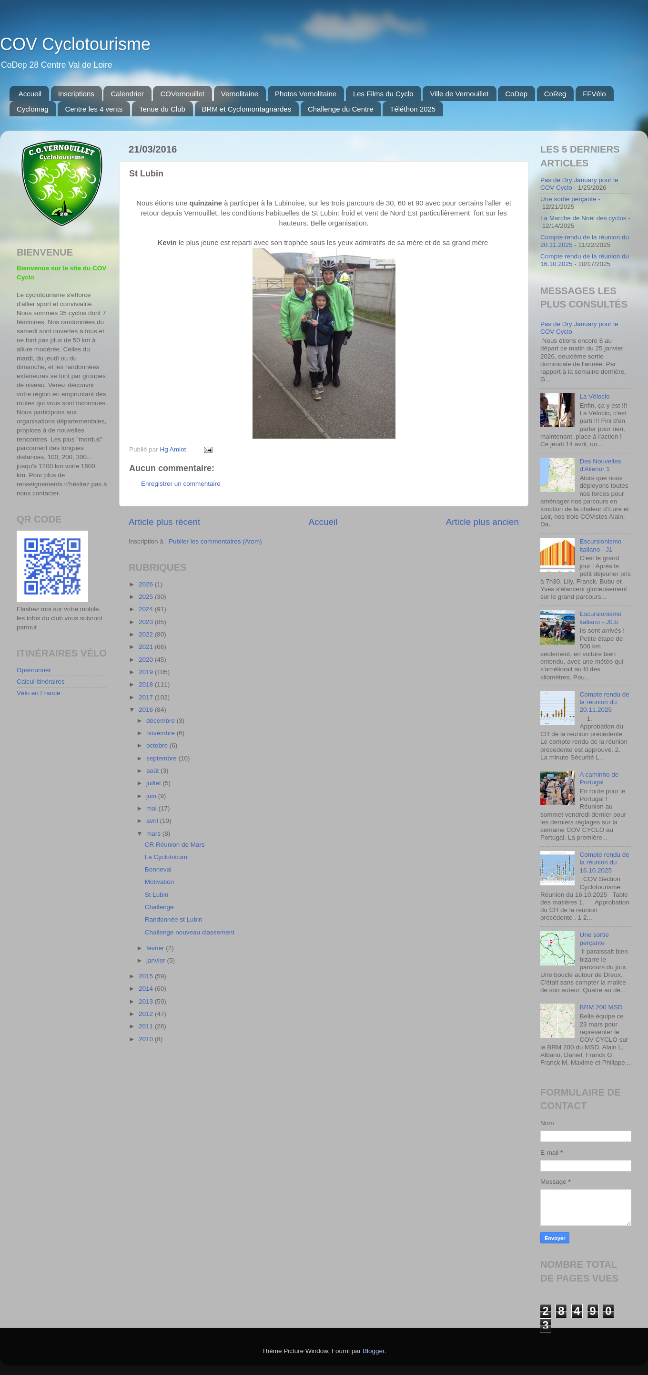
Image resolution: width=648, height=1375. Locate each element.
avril (153, 820)
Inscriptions (76, 94)
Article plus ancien (482, 522)
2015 (147, 976)
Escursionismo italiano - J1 (600, 545)
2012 (147, 1013)
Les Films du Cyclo (383, 94)
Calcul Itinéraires (41, 681)
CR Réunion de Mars (175, 844)
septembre (162, 758)
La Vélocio (594, 396)
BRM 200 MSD (600, 1007)
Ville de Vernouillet (459, 94)
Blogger (374, 1350)
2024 (147, 609)
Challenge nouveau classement (189, 932)
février (156, 948)
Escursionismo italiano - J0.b (600, 617)
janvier (156, 960)
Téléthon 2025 (412, 109)
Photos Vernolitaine (305, 94)
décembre (161, 720)
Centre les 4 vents (93, 109)
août (153, 770)
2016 (147, 709)
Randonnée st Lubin (173, 919)
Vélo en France (39, 693)
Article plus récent (164, 522)
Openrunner (34, 670)
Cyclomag (33, 109)
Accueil (30, 94)
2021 (147, 646)
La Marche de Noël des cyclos (583, 218)
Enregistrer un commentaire (181, 483)
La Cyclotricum (166, 857)
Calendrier (127, 94)
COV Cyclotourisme (75, 44)
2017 (147, 697)
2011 (147, 1026)
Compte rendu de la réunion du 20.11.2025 (604, 702)
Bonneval (158, 869)
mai (152, 808)
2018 (147, 684)
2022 (147, 634)
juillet (154, 783)
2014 (147, 988)
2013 (147, 1001)
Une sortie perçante (568, 199)
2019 (147, 672)
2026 (147, 584)
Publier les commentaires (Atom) (215, 541)
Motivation (159, 881)
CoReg (555, 94)
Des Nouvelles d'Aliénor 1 (600, 465)
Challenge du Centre (341, 109)
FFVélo (594, 94)
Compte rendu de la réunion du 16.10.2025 (604, 862)
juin (152, 796)
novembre (161, 733)
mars (154, 833)
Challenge (159, 907)
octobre (158, 745)
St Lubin (157, 894)
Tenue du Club (162, 109)
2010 (147, 1039)
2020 (147, 659)
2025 (147, 596)
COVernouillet (182, 94)
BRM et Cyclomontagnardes (247, 109)
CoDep (516, 94)
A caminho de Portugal (598, 778)
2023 (147, 622)
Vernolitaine (239, 94)
